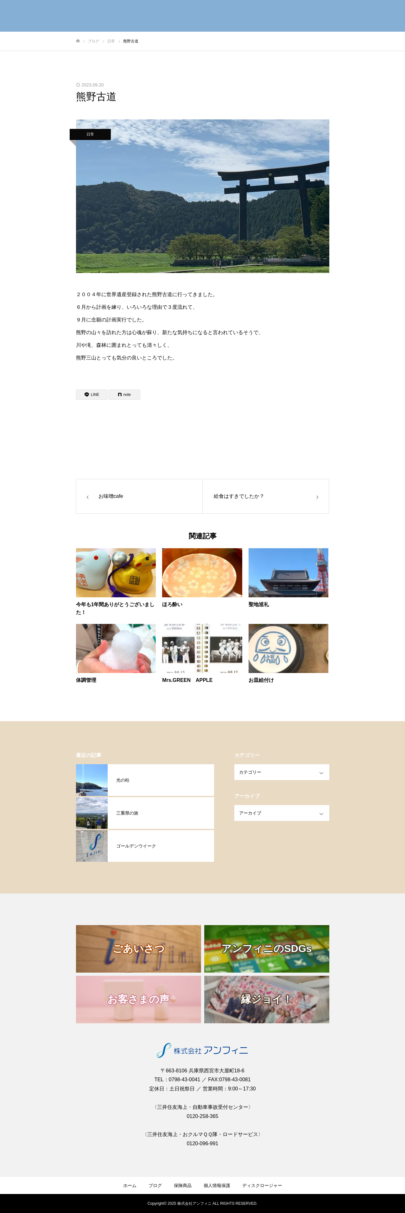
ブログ (155, 1185)
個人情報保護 (217, 1185)
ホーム (129, 1185)
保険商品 (183, 1185)
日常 (90, 134)
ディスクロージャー (262, 1185)
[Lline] (92, 395)
